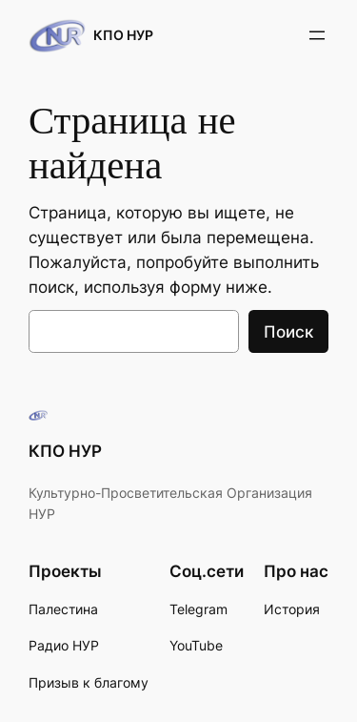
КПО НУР (123, 35)
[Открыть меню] (317, 35)
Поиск (288, 331)
